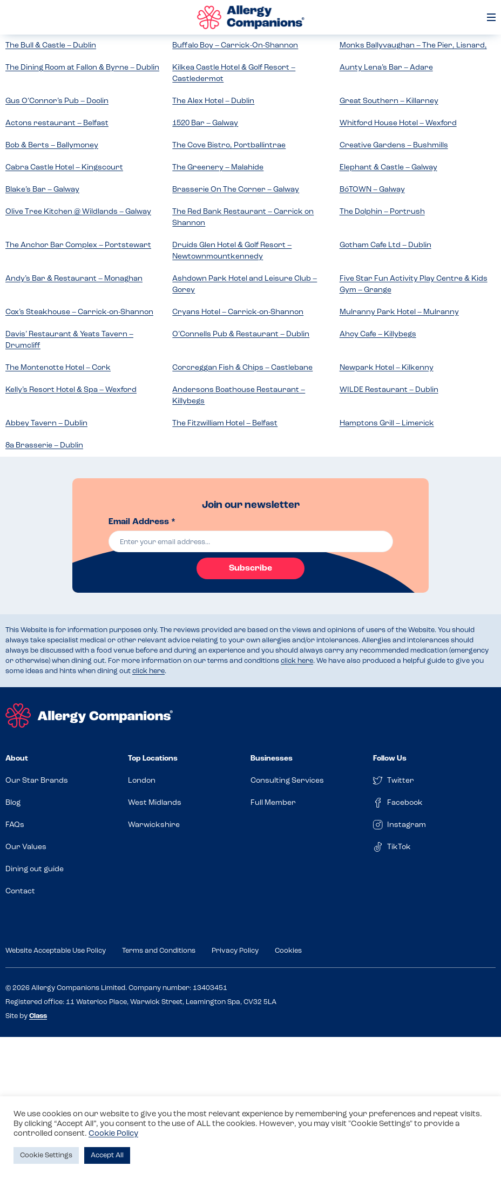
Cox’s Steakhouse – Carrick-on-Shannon (79, 312)
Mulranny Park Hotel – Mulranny (399, 312)
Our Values (25, 847)
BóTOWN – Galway (372, 190)
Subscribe (250, 568)
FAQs (14, 825)
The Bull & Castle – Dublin (50, 46)
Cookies (288, 950)
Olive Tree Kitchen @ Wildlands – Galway (78, 212)
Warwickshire (154, 825)
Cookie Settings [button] (46, 1155)
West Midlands (154, 803)
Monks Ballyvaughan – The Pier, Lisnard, (413, 46)
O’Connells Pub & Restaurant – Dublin (240, 334)
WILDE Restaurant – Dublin (389, 390)
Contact (20, 891)
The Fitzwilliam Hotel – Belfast (224, 423)
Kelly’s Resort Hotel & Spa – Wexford (71, 390)
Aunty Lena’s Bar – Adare (386, 68)
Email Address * (142, 522)
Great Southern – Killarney (389, 101)
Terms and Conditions (158, 950)
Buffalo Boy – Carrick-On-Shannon (235, 46)
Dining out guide (34, 869)
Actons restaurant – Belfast (57, 123)
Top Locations (153, 759)
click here (297, 660)
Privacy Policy (235, 950)
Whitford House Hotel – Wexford (398, 123)
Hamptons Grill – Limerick (387, 423)
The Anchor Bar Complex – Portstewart (78, 245)
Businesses (271, 759)
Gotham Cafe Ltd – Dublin (385, 245)
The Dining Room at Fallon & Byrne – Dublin (82, 68)
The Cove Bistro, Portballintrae (229, 145)
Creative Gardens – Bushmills (394, 145)
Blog (13, 803)
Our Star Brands (36, 781)
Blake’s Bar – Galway (42, 190)
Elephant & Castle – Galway (388, 168)
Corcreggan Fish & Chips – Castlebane (242, 368)
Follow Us (390, 759)
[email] (251, 541)
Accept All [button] (107, 1155)
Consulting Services (287, 781)
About (16, 759)
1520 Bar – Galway (205, 123)
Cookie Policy (113, 1134)
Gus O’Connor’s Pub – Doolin (57, 101)
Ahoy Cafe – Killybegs (378, 334)
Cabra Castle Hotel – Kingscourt (64, 168)
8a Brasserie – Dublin (44, 446)
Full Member (273, 803)
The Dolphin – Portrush (382, 212)
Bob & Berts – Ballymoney (51, 145)
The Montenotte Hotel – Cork (58, 368)
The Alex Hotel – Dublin (213, 101)
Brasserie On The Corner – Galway (235, 190)
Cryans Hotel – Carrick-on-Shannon (237, 312)
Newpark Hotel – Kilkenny (387, 368)
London (141, 781)
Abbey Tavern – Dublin (46, 423)
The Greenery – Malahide (217, 168)
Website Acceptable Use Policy (55, 950)
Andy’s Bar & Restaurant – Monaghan (74, 279)
